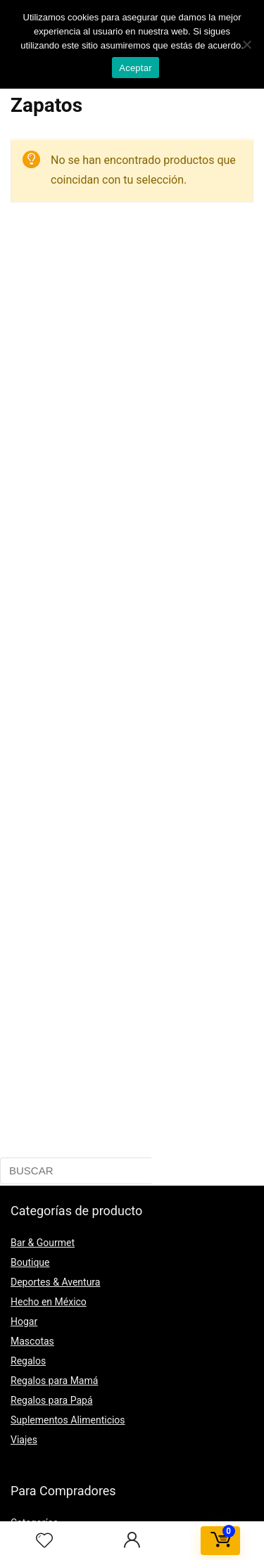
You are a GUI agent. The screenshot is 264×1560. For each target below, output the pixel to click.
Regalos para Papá (52, 1400)
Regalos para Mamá (54, 1380)
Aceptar (135, 68)
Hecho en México (49, 1301)
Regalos (28, 1360)
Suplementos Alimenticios (68, 1420)
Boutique (30, 1262)
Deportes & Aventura (55, 1282)
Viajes (24, 1439)
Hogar (24, 1321)
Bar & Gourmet (43, 1242)
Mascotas (32, 1341)
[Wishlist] (44, 1541)
